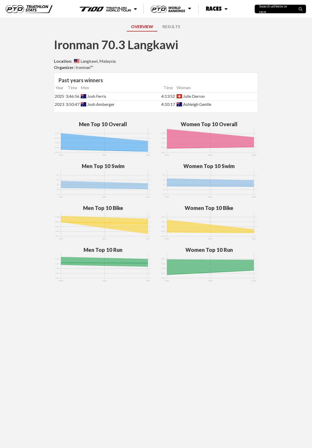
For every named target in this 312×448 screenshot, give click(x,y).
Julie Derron (191, 96)
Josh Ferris (93, 96)
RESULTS (171, 26)
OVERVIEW (142, 26)
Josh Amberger (98, 104)
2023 (59, 104)
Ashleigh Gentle (194, 104)
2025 (59, 96)
